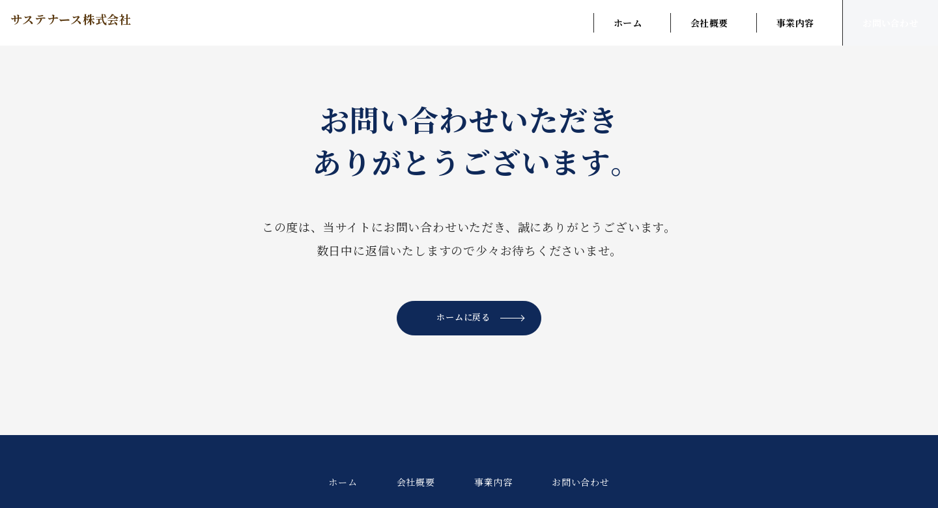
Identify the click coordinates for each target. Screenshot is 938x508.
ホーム (628, 22)
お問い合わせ (890, 22)
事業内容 (795, 22)
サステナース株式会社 (100, 22)
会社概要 (709, 22)
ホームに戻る (483, 319)
